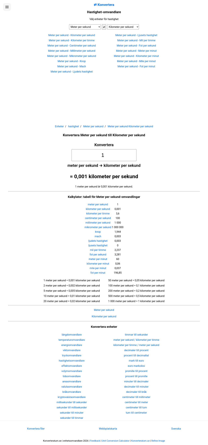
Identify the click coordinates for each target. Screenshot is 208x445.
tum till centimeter (136, 412)
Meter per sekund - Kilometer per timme (71, 40)
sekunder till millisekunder (72, 407)
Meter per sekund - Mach (71, 66)
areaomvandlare (71, 381)
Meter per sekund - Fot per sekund (136, 45)
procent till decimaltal (136, 355)
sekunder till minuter (72, 412)
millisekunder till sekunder (72, 402)
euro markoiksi (136, 365)
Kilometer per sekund (104, 316)
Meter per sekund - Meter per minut (136, 50)
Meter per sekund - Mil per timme (136, 40)
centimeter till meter (136, 402)
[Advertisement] (104, 97)
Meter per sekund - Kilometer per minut (136, 56)
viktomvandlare (72, 350)
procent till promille (136, 376)
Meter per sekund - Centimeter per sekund (71, 45)
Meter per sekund (104, 310)
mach (98, 236)
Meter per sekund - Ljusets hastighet (136, 35)
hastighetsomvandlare (71, 360)
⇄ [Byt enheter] (104, 27)
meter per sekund (98, 204)
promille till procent (136, 371)
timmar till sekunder (136, 334)
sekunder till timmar (71, 417)
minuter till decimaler (136, 381)
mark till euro (136, 360)
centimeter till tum (136, 407)
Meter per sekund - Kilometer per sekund (71, 35)
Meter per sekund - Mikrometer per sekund (71, 56)
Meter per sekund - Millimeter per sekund (71, 50)
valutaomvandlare (71, 386)
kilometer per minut (98, 263)
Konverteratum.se (140, 440)
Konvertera (104, 145)
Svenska (176, 428)
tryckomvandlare (71, 355)
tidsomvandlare (72, 376)
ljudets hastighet (98, 240)
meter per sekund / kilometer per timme (136, 339)
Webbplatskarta (108, 428)
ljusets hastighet (97, 245)
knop (98, 231)
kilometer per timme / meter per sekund (136, 345)
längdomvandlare (72, 334)
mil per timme (98, 250)
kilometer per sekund (98, 209)
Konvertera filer (36, 428)
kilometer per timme (98, 213)
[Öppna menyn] (7, 7)
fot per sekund (98, 254)
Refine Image (158, 440)
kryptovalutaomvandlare (72, 397)
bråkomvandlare (71, 391)
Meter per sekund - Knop (72, 61)
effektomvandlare (72, 365)
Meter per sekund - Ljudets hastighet (72, 71)
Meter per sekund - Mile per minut (136, 61)
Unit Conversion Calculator (116, 440)
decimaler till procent (136, 350)
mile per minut (98, 268)
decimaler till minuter (136, 386)
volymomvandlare (71, 371)
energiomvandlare (71, 345)
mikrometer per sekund (97, 227)
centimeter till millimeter (136, 397)
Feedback (95, 440)
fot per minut (98, 272)
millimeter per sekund (97, 222)
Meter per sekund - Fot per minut (136, 66)
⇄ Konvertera (104, 5)
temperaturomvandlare (71, 339)
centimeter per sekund (98, 218)
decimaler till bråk (136, 391)
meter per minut (98, 259)
